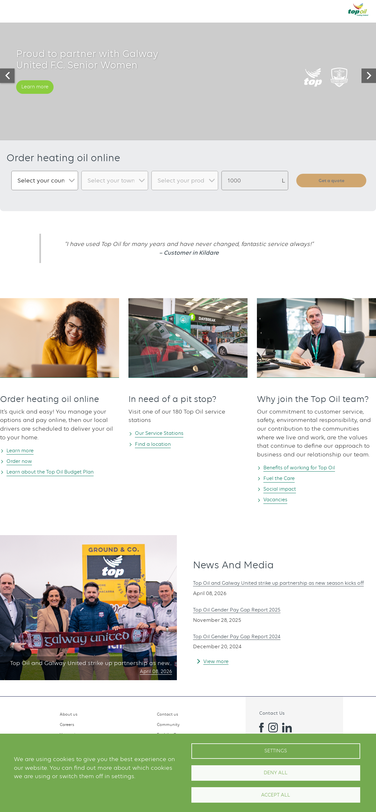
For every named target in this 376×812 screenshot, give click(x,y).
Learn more (38, 96)
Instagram (273, 727)
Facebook (259, 727)
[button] (11, 9)
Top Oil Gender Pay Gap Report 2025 (245, 614)
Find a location (157, 444)
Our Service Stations (165, 432)
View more (218, 665)
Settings (275, 751)
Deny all (276, 773)
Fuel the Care (283, 478)
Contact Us (272, 713)
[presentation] (7, 75)
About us (68, 714)
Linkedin (287, 727)
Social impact (284, 489)
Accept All (275, 795)
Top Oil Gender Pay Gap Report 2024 (245, 641)
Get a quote (331, 180)
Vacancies (279, 500)
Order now (23, 461)
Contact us (167, 714)
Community (168, 724)
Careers (67, 724)
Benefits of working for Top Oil (307, 467)
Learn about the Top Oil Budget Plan (60, 472)
